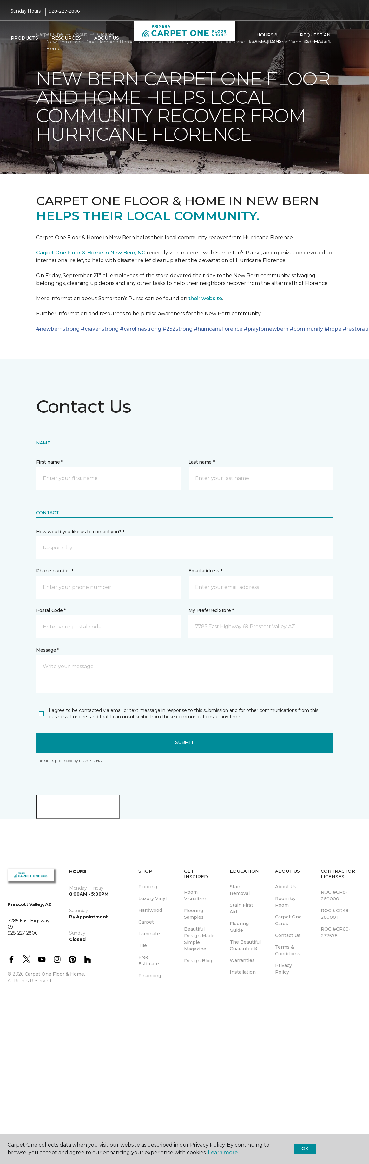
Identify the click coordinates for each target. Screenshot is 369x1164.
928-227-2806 (64, 11)
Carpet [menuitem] (146, 922)
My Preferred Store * (211, 610)
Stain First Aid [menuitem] (241, 908)
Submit (184, 742)
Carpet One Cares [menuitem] (288, 920)
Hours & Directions (267, 38)
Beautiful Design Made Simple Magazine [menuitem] (199, 939)
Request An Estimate (315, 38)
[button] (344, 38)
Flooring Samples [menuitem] (194, 914)
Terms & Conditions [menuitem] (287, 950)
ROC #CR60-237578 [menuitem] (336, 932)
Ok (304, 1148)
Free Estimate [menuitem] (148, 960)
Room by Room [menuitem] (285, 902)
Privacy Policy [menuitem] (283, 969)
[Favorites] (352, 38)
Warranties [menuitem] (242, 960)
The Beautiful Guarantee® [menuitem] (245, 945)
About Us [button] (106, 38)
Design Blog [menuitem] (198, 960)
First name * (49, 462)
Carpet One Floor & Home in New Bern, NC (90, 253)
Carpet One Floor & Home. (55, 974)
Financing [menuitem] (149, 975)
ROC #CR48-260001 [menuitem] (335, 914)
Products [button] (24, 38)
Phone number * (54, 571)
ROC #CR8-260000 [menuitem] (334, 895)
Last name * (201, 462)
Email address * (205, 571)
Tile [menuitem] (142, 945)
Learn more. (223, 1152)
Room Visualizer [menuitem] (195, 895)
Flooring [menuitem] (147, 887)
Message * (47, 650)
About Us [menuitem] (285, 887)
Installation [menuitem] (243, 972)
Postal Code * (51, 610)
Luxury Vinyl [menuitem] (152, 898)
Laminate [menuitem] (149, 934)
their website (205, 298)
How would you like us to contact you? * (80, 531)
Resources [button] (66, 38)
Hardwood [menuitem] (150, 910)
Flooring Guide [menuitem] (239, 927)
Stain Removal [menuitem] (240, 890)
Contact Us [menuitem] (287, 935)
